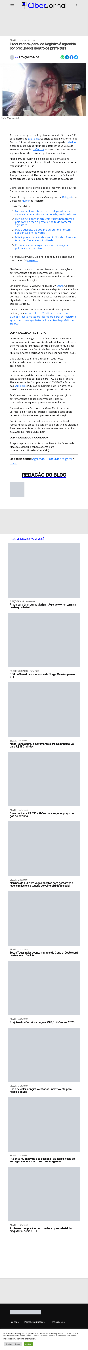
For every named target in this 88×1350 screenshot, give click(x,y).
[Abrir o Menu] (12, 5)
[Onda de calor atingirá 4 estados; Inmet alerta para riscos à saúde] (44, 1056)
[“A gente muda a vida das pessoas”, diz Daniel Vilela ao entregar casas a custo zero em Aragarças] (44, 1125)
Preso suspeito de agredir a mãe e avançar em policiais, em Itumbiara (43, 247)
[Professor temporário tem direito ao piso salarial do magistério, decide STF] (44, 1195)
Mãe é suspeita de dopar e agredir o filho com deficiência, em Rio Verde (43, 231)
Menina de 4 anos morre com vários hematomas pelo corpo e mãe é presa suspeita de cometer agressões (44, 221)
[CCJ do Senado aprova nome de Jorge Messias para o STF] (44, 641)
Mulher (26, 200)
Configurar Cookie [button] (13, 1344)
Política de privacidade (34, 1321)
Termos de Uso (57, 1321)
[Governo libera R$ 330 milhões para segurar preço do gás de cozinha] (44, 780)
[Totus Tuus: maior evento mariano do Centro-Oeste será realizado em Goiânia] (44, 919)
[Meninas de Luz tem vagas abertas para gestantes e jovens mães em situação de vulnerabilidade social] (44, 850)
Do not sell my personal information (19, 1338)
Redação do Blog (29, 57)
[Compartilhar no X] (76, 57)
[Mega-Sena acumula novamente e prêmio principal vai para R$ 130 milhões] (44, 711)
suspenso (32, 260)
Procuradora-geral (59, 459)
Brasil (13, 463)
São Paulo (33, 138)
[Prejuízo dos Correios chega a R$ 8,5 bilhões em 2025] (44, 989)
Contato (15, 1321)
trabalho (71, 142)
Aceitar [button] (28, 1344)
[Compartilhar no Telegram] (67, 57)
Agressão (38, 459)
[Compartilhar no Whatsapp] (62, 57)
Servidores (20, 385)
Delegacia (67, 197)
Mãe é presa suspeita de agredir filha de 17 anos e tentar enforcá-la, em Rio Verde (45, 239)
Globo (59, 285)
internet (29, 313)
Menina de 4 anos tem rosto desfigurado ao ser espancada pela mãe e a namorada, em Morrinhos (45, 213)
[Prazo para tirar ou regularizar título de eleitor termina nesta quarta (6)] (44, 571)
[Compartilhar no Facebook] (72, 57)
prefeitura (38, 149)
